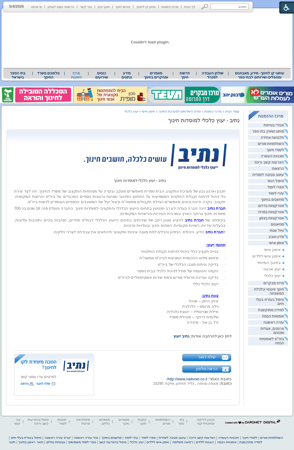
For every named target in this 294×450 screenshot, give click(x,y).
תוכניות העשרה (272, 156)
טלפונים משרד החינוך (48, 75)
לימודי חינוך (275, 150)
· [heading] (225, 252)
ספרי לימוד (275, 187)
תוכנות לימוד (62, 421)
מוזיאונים (277, 224)
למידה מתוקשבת (271, 310)
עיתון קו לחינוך (146, 7)
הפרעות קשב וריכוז (269, 162)
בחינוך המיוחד (269, 262)
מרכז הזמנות (169, 7)
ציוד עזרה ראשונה (86, 437)
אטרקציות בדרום (271, 206)
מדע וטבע (276, 237)
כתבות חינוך (142, 421)
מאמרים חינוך (124, 421)
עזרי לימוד (276, 193)
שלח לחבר (43, 383)
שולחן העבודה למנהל (213, 75)
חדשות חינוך (185, 75)
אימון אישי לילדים (266, 256)
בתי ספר (181, 421)
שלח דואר (207, 357)
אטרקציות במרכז (271, 212)
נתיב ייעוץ (181, 336)
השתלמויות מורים (271, 144)
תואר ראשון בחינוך (30, 442)
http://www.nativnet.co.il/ (187, 379)
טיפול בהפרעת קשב (113, 442)
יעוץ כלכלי (272, 275)
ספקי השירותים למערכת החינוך (180, 111)
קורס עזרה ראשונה (58, 437)
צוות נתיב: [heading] (210, 296)
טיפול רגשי (275, 181)
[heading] (225, 238)
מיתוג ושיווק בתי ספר (268, 131)
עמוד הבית (232, 111)
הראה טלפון (207, 368)
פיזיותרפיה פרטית (83, 421)
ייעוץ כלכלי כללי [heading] (206, 284)
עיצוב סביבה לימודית (268, 175)
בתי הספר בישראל (17, 75)
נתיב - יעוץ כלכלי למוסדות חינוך (203, 120)
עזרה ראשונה (273, 322)
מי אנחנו (36, 7)
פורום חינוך (122, 7)
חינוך (12, 442)
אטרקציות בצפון (271, 218)
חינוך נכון (104, 7)
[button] (204, 7)
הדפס (25, 383)
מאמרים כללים (104, 421)
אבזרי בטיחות (274, 125)
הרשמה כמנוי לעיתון (60, 7)
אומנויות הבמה (273, 316)
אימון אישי (276, 243)
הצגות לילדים (205, 442)
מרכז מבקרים (273, 283)
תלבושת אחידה (272, 138)
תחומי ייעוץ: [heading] (216, 245)
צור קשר (86, 7)
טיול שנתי (277, 231)
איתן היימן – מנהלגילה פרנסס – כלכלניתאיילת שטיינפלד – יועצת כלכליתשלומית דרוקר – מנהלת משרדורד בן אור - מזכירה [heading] (176, 312)
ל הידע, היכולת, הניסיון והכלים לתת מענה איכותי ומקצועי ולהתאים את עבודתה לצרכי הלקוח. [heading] (139, 232)
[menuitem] (260, 75)
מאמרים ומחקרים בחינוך (156, 75)
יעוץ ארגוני (272, 269)
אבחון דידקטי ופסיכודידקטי (206, 421)
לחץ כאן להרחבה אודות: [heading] (202, 336)
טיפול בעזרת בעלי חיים (26, 437)
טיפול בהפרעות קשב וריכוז (38, 421)
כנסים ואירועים (101, 75)
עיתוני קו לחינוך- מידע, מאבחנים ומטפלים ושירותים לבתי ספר (260, 75)
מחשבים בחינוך (272, 200)
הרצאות (278, 169)
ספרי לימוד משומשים (82, 442)
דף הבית (189, 7)
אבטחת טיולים (55, 442)
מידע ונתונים (126, 75)
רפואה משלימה (182, 442)
